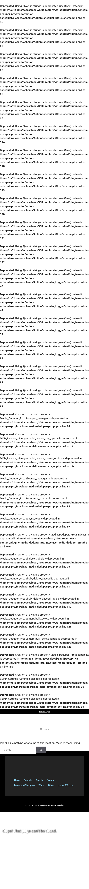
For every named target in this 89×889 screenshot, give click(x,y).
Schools (28, 780)
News (17, 780)
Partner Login (44, 712)
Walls (41, 785)
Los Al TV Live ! (66, 785)
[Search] (41, 750)
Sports (39, 780)
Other (51, 785)
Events (50, 780)
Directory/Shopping (24, 785)
